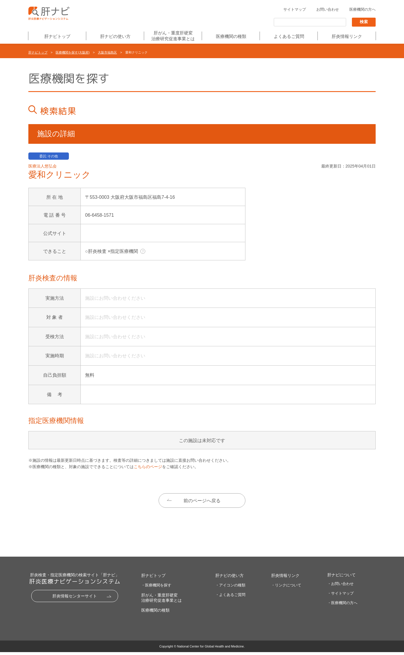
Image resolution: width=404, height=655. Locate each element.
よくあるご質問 (289, 36)
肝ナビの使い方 (115, 36)
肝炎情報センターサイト (74, 599)
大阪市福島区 (107, 52)
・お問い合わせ (340, 587)
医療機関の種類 (231, 36)
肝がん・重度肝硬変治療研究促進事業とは (173, 35)
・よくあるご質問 (230, 597)
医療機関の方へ (362, 10)
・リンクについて (286, 588)
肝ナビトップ (57, 36)
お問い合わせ (327, 10)
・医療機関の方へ (342, 606)
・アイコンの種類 (230, 588)
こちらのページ (148, 466)
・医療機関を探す (156, 588)
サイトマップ (294, 10)
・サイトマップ (340, 596)
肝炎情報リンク (347, 36)
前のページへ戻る (202, 500)
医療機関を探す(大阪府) (72, 52)
